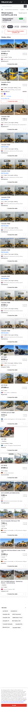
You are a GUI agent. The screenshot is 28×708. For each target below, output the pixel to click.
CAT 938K (3, 439)
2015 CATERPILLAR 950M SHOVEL (10, 493)
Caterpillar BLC (14, 611)
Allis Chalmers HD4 (16, 620)
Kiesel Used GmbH (5, 474)
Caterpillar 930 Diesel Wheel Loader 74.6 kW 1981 (13, 551)
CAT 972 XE (4, 385)
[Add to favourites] (25, 64)
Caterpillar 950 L (19, 624)
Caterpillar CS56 (6, 617)
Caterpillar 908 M (5, 82)
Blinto (2, 421)
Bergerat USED (4, 394)
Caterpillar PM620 (16, 627)
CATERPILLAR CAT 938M (7, 412)
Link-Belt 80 (5, 611)
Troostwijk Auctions (5, 502)
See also (4, 607)
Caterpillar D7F (6, 620)
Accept (14, 705)
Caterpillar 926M (5, 171)
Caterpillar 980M (5, 223)
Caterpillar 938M (5, 302)
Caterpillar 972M (5, 197)
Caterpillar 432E (6, 614)
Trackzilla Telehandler (8, 624)
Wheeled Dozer (6, 627)
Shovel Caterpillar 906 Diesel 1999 (10, 521)
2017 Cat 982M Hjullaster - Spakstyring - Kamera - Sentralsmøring (12, 582)
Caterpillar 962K (5, 276)
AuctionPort (3, 532)
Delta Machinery (4, 152)
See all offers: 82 (5, 98)
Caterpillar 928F (5, 116)
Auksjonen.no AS (4, 591)
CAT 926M (4, 357)
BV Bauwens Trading (5, 367)
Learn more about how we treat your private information (13, 701)
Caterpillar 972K (5, 51)
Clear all (10, 26)
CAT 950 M (4, 465)
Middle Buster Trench (17, 617)
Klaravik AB (3, 447)
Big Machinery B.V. (5, 61)
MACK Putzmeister (16, 614)
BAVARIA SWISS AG (5, 91)
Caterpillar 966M (5, 144)
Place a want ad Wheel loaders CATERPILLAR (15, 31)
